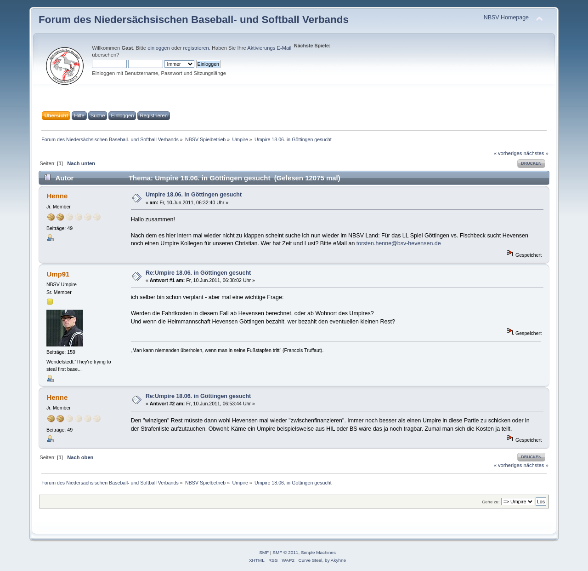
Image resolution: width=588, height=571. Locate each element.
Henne (57, 196)
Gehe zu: (491, 501)
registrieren (196, 48)
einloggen (158, 48)
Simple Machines (318, 552)
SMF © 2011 (285, 552)
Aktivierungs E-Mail (269, 48)
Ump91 (57, 274)
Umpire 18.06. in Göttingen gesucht (194, 194)
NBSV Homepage (506, 17)
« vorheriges (508, 153)
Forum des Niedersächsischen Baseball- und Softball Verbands (194, 19)
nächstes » (536, 153)
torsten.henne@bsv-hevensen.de (398, 243)
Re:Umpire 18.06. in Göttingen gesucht (198, 273)
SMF (264, 552)
